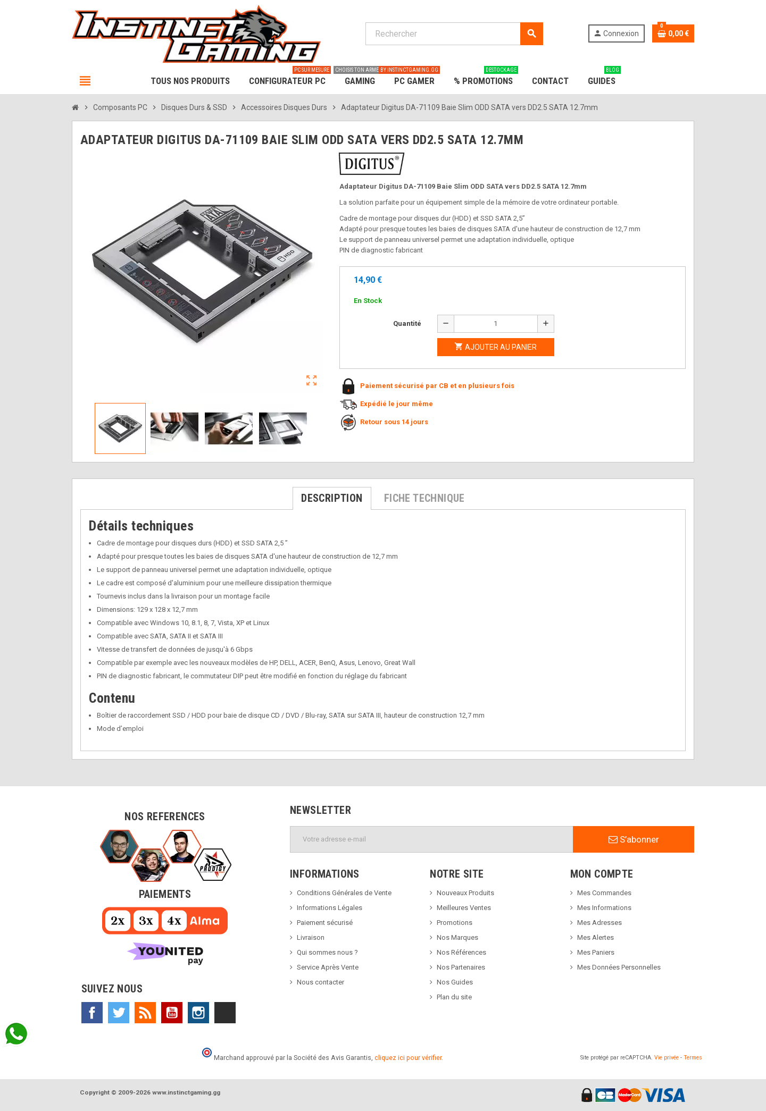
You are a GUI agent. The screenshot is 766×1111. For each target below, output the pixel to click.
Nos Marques (457, 937)
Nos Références (461, 952)
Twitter (118, 1012)
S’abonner (634, 839)
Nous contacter (320, 982)
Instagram (198, 1012)
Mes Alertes (595, 937)
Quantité (407, 323)
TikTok (225, 1012)
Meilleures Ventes (464, 908)
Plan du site (454, 997)
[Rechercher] (454, 33)
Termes (693, 1057)
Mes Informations (604, 908)
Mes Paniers (595, 952)
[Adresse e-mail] (431, 839)
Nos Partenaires (461, 967)
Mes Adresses (599, 923)
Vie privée (666, 1057)
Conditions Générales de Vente (344, 893)
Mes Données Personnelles (619, 967)
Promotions (454, 923)
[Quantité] (496, 323)
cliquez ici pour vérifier (408, 1058)
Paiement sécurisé (325, 923)
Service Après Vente (328, 967)
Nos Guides (455, 982)
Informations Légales (329, 908)
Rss (145, 1012)
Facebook (92, 1012)
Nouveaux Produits (465, 893)
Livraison (310, 937)
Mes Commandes (604, 893)
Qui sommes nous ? (327, 952)
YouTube (171, 1012)
